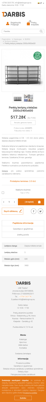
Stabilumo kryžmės (23, 190)
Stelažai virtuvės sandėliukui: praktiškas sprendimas (23, 369)
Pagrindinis (6, 39)
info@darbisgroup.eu (26, 299)
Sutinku (23, 398)
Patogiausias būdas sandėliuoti (23, 374)
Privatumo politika (23, 363)
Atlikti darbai (23, 345)
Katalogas (18, 39)
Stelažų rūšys (23, 372)
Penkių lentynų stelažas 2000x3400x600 (20, 43)
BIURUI (27, 39)
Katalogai (23, 339)
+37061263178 (25, 297)
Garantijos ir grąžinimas (23, 366)
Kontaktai (23, 348)
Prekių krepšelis (34, 24)
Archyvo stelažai (11, 41)
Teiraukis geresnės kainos (23, 123)
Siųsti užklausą (11, 211)
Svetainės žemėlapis (23, 354)
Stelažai (5, 171)
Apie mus (23, 342)
